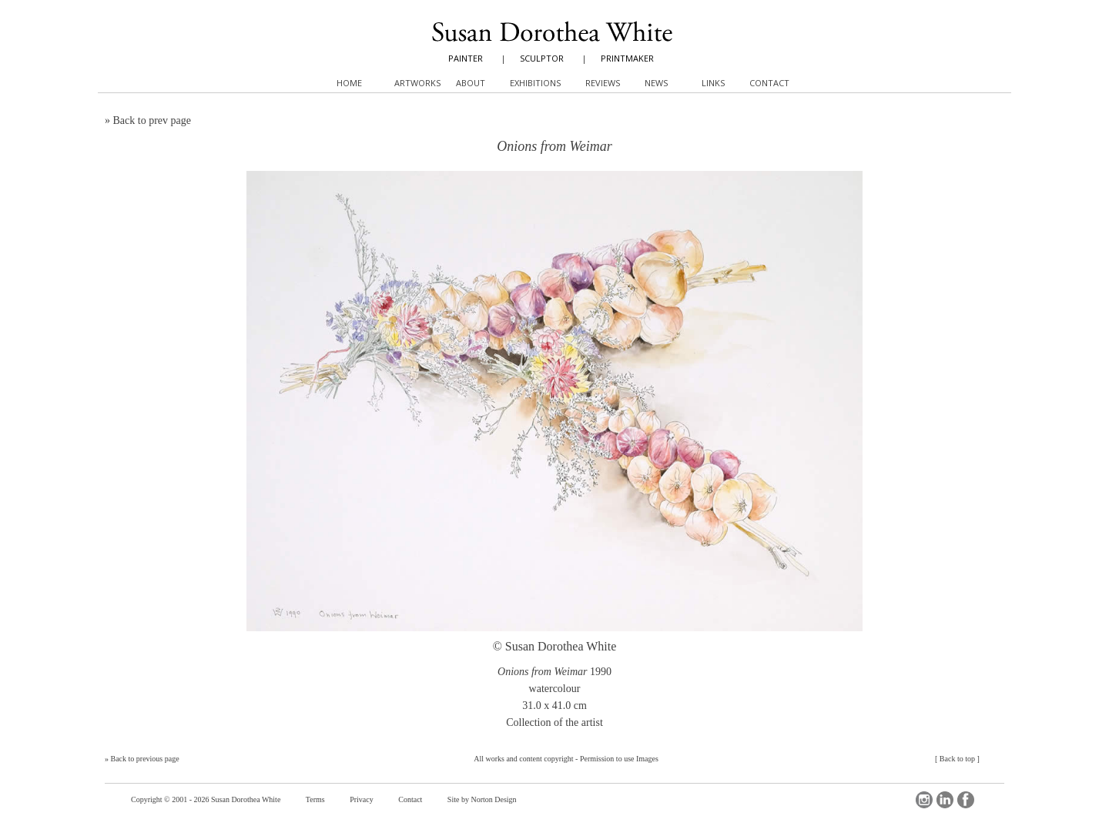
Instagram (924, 799)
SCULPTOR (542, 58)
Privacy (362, 799)
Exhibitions (535, 83)
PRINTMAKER (627, 58)
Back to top (957, 758)
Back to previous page (145, 758)
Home (349, 83)
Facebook (965, 799)
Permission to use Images (619, 758)
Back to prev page (152, 120)
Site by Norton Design (482, 799)
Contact (410, 799)
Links (713, 83)
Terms (315, 799)
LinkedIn (944, 799)
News (656, 83)
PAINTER (465, 58)
